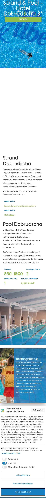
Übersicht (38, 411)
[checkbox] (10, 459)
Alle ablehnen (23, 476)
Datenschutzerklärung (10, 454)
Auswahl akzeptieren (23, 484)
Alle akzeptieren (23, 492)
